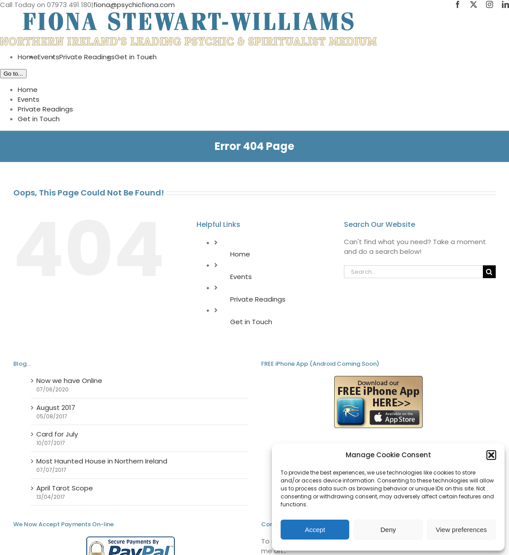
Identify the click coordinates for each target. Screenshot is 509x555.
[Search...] (413, 271)
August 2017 (55, 407)
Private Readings (257, 299)
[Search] (489, 271)
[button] (491, 455)
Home (240, 254)
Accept (315, 529)
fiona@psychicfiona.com (134, 4)
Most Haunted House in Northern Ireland (101, 461)
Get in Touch (251, 321)
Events (241, 276)
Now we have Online (69, 380)
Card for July (57, 434)
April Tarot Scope (64, 488)
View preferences (461, 529)
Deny (388, 529)
